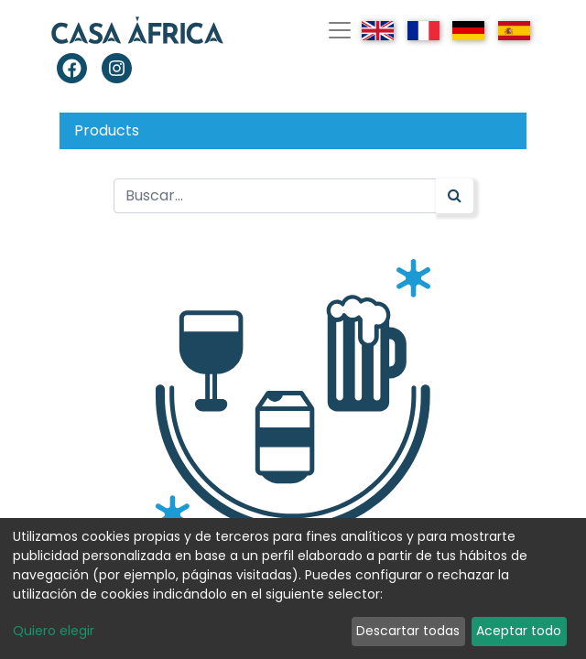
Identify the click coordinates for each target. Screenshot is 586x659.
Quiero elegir (53, 630)
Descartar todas (408, 630)
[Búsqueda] (454, 195)
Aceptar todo (518, 630)
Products (106, 130)
